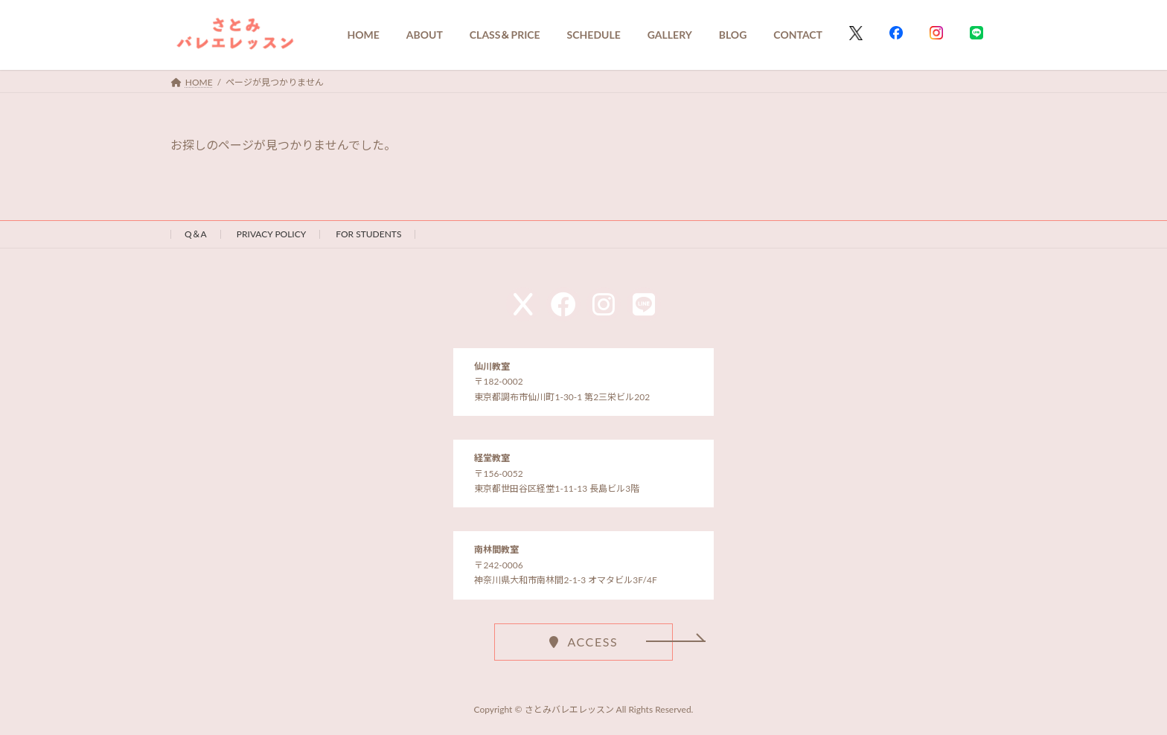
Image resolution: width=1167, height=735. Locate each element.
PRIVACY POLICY (271, 234)
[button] (583, 641)
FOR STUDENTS (368, 234)
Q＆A (196, 234)
